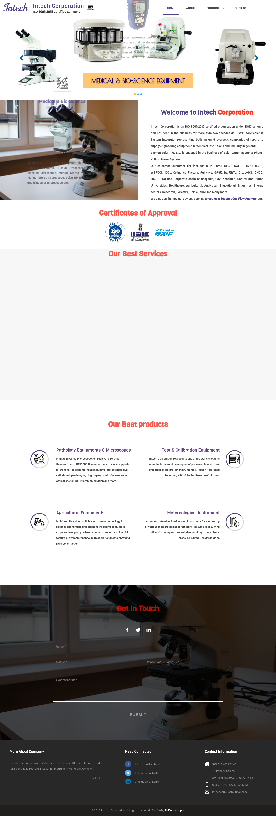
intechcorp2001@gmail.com (229, 791)
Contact (241, 8)
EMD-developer (174, 810)
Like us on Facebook (147, 764)
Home (171, 8)
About (191, 8)
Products (215, 8)
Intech (58, 6)
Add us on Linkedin (147, 781)
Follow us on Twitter (148, 773)
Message (138, 688)
